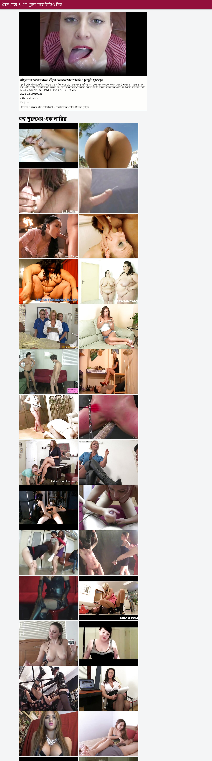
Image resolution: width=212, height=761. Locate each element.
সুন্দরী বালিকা (62, 107)
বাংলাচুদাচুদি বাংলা (78, 758)
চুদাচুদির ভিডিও (124, 758)
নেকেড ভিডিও (102, 758)
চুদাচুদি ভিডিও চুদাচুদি (33, 758)
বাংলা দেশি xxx (7, 758)
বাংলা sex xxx (190, 758)
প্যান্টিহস (24, 107)
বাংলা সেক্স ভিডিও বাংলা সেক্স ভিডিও (157, 758)
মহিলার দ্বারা (36, 107)
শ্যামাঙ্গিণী (49, 107)
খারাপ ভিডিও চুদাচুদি (80, 107)
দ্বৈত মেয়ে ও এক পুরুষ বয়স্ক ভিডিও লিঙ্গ (32, 5)
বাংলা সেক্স (56, 758)
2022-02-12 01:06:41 (31, 93)
